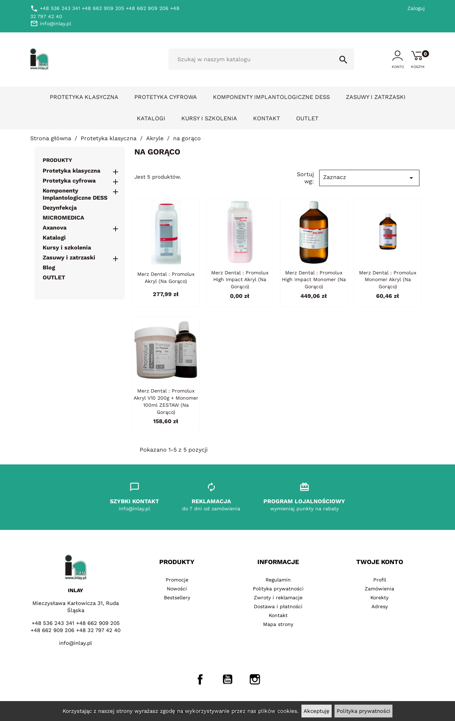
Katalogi (151, 118)
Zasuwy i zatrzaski (376, 97)
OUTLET (307, 118)
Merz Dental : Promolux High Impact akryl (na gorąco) (239, 280)
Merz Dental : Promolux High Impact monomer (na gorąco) (314, 280)
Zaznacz (369, 178)
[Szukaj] (261, 59)
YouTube (227, 679)
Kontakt (266, 118)
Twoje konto (379, 561)
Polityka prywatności (363, 711)
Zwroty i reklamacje (278, 597)
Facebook (200, 679)
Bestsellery (177, 597)
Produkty (57, 160)
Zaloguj (416, 8)
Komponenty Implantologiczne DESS (271, 97)
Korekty (379, 597)
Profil (379, 580)
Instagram (255, 679)
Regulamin (278, 580)
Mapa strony (278, 624)
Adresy (379, 606)
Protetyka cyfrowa (165, 97)
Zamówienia (379, 588)
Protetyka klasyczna (84, 97)
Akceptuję (317, 711)
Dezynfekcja (60, 207)
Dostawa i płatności (278, 606)
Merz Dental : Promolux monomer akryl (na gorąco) (387, 280)
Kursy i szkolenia (209, 118)
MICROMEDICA (63, 217)
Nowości (177, 588)
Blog (49, 267)
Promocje (177, 580)
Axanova (54, 227)
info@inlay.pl (75, 643)
